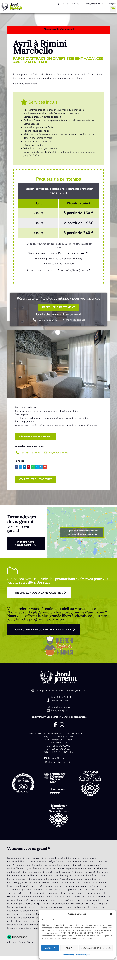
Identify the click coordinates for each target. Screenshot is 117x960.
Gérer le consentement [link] (74, 716)
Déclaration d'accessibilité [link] (58, 762)
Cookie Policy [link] (68, 954)
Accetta (50, 948)
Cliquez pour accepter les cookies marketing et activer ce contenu (82, 532)
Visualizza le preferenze (96, 948)
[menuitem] (112, 3)
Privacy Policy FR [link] (83, 954)
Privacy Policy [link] (38, 716)
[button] (111, 913)
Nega (69, 948)
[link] (11, 7)
